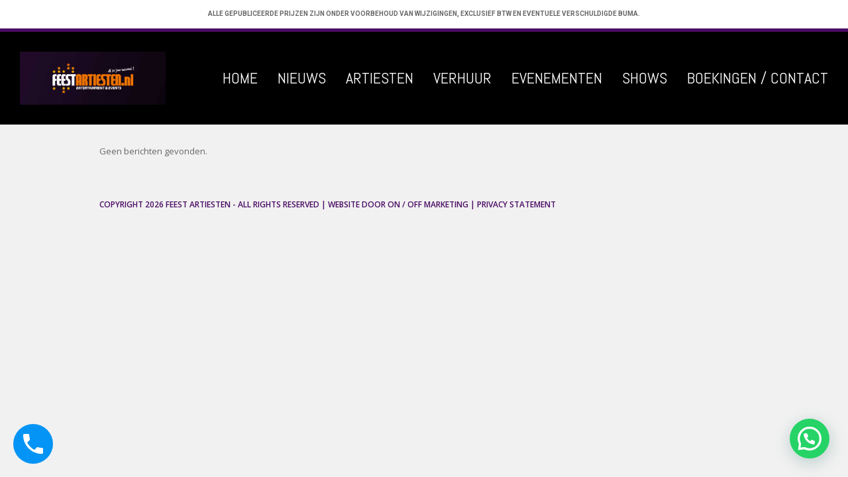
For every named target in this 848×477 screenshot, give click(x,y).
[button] (809, 438)
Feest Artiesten (198, 204)
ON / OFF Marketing (428, 204)
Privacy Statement (516, 204)
